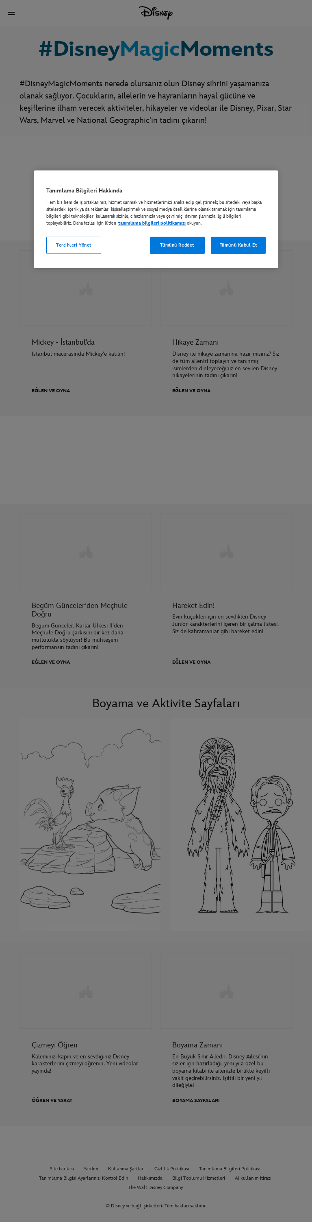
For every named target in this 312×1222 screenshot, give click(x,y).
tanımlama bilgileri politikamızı (152, 223)
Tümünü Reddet (177, 245)
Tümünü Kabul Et (238, 245)
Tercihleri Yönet (73, 245)
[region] (156, 219)
